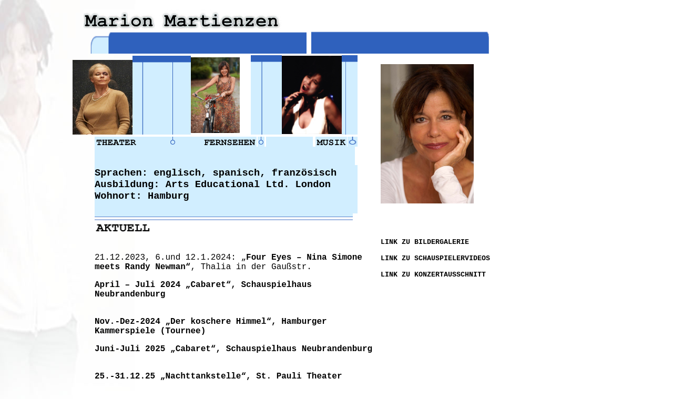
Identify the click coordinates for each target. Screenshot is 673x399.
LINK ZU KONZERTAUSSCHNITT (433, 275)
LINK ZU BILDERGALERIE (425, 242)
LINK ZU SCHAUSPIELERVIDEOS (435, 258)
